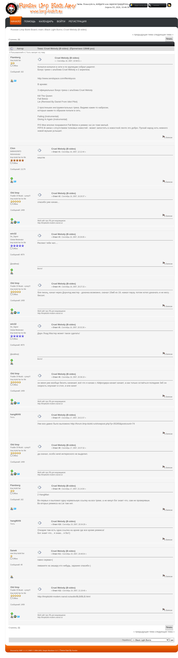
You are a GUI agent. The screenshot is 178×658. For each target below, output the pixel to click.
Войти (61, 21)
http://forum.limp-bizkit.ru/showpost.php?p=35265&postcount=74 (103, 423)
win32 (13, 233)
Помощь (29, 21)
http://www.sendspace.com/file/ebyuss (57, 78)
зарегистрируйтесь (119, 4)
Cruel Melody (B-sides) (75, 29)
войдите (100, 4)
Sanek (13, 550)
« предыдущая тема (142, 34)
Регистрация (77, 21)
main (40, 29)
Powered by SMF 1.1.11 (18, 650)
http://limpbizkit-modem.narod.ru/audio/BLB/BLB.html (64, 596)
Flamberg (15, 57)
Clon (12, 148)
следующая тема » (164, 34)
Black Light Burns (53, 29)
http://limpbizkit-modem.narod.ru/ (50, 223)
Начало (16, 21)
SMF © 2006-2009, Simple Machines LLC (43, 650)
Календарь (46, 21)
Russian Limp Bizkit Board (24, 29)
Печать (169, 39)
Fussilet (74, 650)
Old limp (14, 192)
